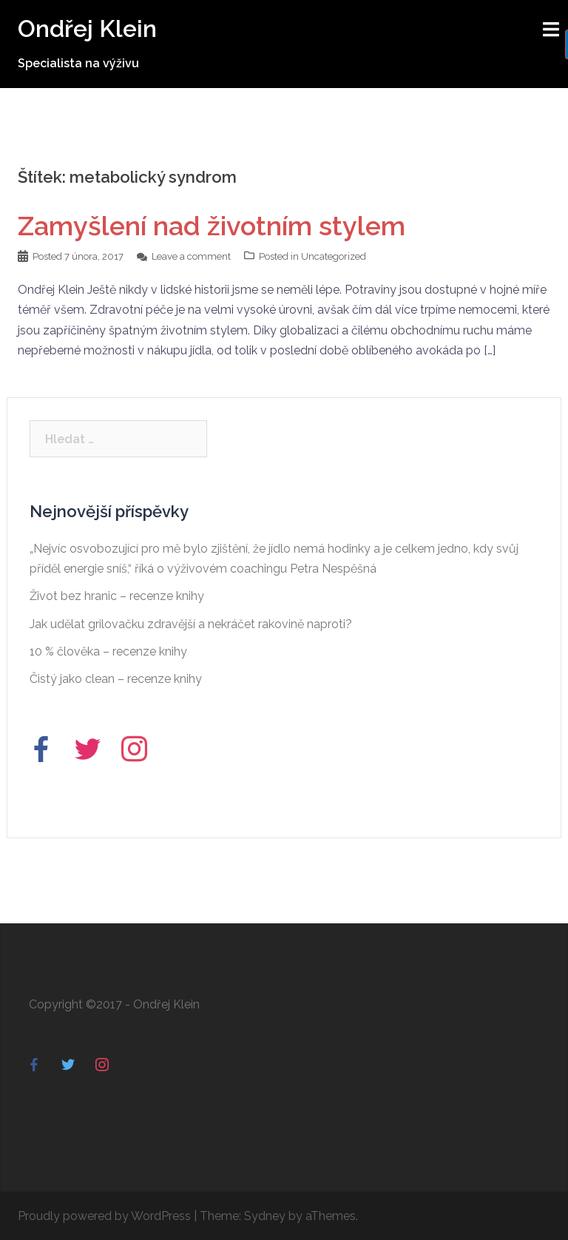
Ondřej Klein (87, 28)
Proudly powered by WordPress (104, 1216)
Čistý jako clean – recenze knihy (116, 679)
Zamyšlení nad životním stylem (211, 225)
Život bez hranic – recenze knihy (117, 596)
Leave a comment (191, 256)
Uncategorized (333, 256)
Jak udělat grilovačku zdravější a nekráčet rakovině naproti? (191, 624)
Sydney (264, 1216)
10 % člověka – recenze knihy (108, 651)
